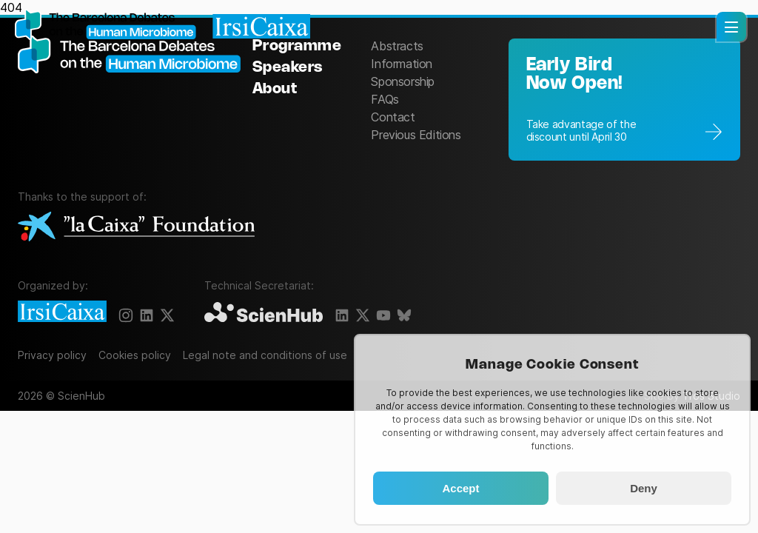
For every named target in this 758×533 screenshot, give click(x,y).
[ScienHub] (263, 313)
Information (401, 63)
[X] (167, 315)
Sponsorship (403, 81)
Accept (460, 488)
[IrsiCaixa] (62, 312)
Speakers (287, 68)
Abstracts (397, 45)
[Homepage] (163, 26)
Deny (643, 488)
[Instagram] (125, 315)
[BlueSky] (404, 315)
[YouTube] (383, 315)
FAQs (384, 99)
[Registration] (624, 99)
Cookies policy (134, 355)
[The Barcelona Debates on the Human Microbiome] (135, 98)
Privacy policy (52, 355)
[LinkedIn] (146, 315)
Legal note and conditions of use (265, 355)
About (275, 89)
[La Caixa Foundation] (136, 228)
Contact (393, 117)
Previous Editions (415, 134)
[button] (731, 26)
